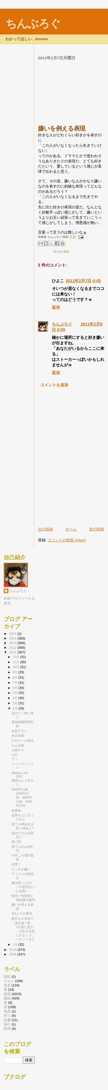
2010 (13, 949)
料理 (7, 1028)
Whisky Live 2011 (20, 774)
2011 (13, 652)
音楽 (7, 985)
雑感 (7, 994)
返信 (56, 307)
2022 (13, 633)
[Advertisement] (71, 93)
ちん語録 (18, 745)
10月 (16, 667)
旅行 (7, 1024)
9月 (15, 672)
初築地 (16, 810)
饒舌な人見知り (23, 918)
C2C (15, 755)
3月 (15, 703)
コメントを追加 (54, 385)
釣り (7, 1015)
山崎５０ (18, 750)
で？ (15, 759)
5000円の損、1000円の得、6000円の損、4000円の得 (22, 797)
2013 (13, 643)
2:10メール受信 (22, 740)
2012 (13, 647)
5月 (15, 692)
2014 (13, 638)
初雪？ (16, 864)
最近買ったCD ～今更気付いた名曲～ (23, 887)
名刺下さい (19, 731)
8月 (15, 677)
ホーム (71, 529)
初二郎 (16, 841)
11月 (16, 662)
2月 (15, 708)
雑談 (7, 976)
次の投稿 (45, 529)
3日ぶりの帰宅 (22, 913)
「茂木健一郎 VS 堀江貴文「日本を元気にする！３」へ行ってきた (23, 931)
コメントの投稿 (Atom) (67, 540)
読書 (7, 1020)
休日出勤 (18, 735)
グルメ (9, 981)
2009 (13, 954)
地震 (7, 1011)
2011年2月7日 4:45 (83, 280)
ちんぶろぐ (32, 23)
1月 (15, 944)
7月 (15, 682)
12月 (16, 657)
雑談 (66, 251)
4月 (15, 698)
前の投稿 (96, 529)
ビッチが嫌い (21, 869)
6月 (15, 688)
